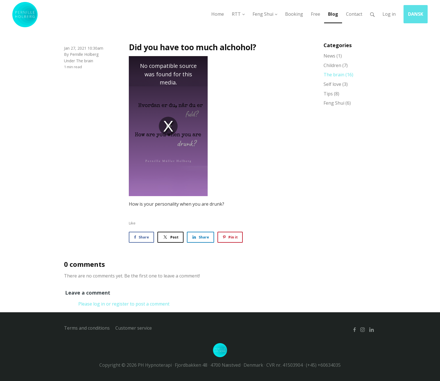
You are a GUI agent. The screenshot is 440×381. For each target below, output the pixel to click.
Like (132, 223)
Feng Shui (337, 103)
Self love (336, 84)
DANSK (415, 14)
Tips (331, 94)
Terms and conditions (87, 328)
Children (336, 65)
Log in (389, 14)
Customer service (133, 328)
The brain (84, 60)
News (333, 56)
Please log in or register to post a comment (123, 304)
